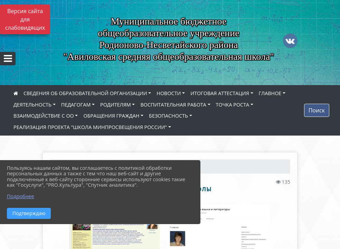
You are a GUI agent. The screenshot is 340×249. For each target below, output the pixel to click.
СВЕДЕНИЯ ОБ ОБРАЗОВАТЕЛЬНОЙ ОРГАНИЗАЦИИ (85, 93)
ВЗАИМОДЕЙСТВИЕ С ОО (43, 115)
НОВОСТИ (169, 93)
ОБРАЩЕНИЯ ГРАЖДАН (111, 115)
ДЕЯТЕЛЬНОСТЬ (32, 104)
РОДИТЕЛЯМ (115, 104)
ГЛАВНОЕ (270, 93)
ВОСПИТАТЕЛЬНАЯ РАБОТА (173, 104)
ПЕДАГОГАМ (76, 104)
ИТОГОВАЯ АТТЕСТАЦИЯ (219, 93)
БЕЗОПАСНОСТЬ (168, 115)
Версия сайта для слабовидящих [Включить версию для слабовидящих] (25, 19)
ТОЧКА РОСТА (232, 104)
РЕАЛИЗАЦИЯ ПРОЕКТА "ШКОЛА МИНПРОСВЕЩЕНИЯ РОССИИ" (90, 127)
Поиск (317, 110)
